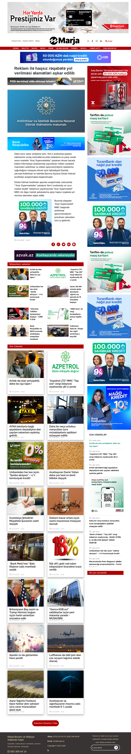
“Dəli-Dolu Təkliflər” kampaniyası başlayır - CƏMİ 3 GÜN (36, 314)
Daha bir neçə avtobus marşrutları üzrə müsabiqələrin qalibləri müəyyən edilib (104, 523)
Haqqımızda (16, 41)
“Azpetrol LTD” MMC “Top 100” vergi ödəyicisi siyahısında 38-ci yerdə (76, 274)
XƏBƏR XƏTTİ (95, 48)
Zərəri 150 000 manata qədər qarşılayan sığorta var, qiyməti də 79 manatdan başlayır (76, 294)
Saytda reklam (28, 41)
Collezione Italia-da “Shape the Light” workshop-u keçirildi (76, 331)
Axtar (108, 41)
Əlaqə (37, 41)
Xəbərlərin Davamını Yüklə (45, 723)
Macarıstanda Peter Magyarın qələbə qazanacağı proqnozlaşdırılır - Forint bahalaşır (105, 564)
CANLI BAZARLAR (109, 48)
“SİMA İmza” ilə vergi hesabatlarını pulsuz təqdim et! (76, 314)
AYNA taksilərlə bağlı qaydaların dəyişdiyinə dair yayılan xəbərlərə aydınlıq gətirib (104, 470)
